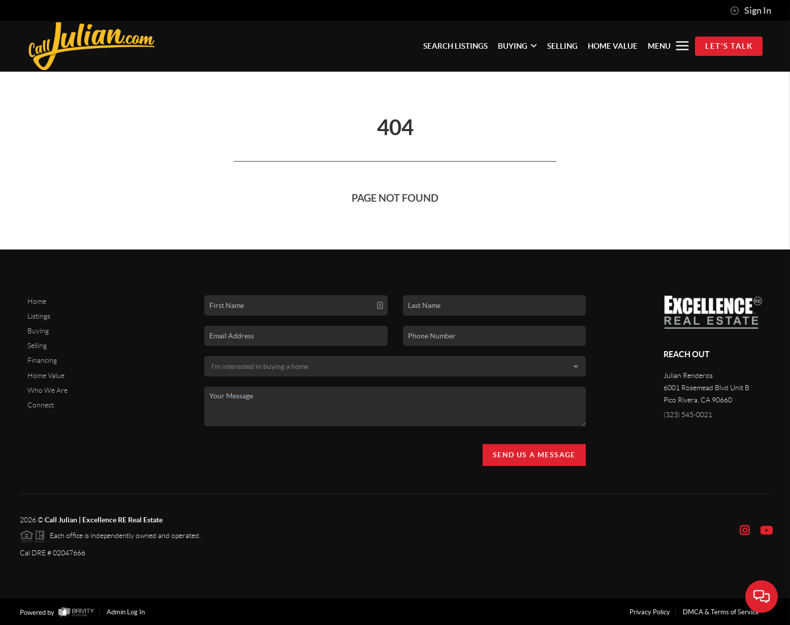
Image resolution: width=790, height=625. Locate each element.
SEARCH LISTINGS (455, 46)
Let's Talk (728, 46)
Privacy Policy (649, 612)
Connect (40, 405)
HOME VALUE (613, 46)
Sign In (750, 11)
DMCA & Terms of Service (721, 612)
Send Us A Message (534, 455)
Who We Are (47, 390)
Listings (38, 316)
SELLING (562, 46)
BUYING (517, 46)
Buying (38, 331)
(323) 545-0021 (687, 415)
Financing (42, 360)
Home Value (46, 375)
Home (36, 301)
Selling (37, 345)
